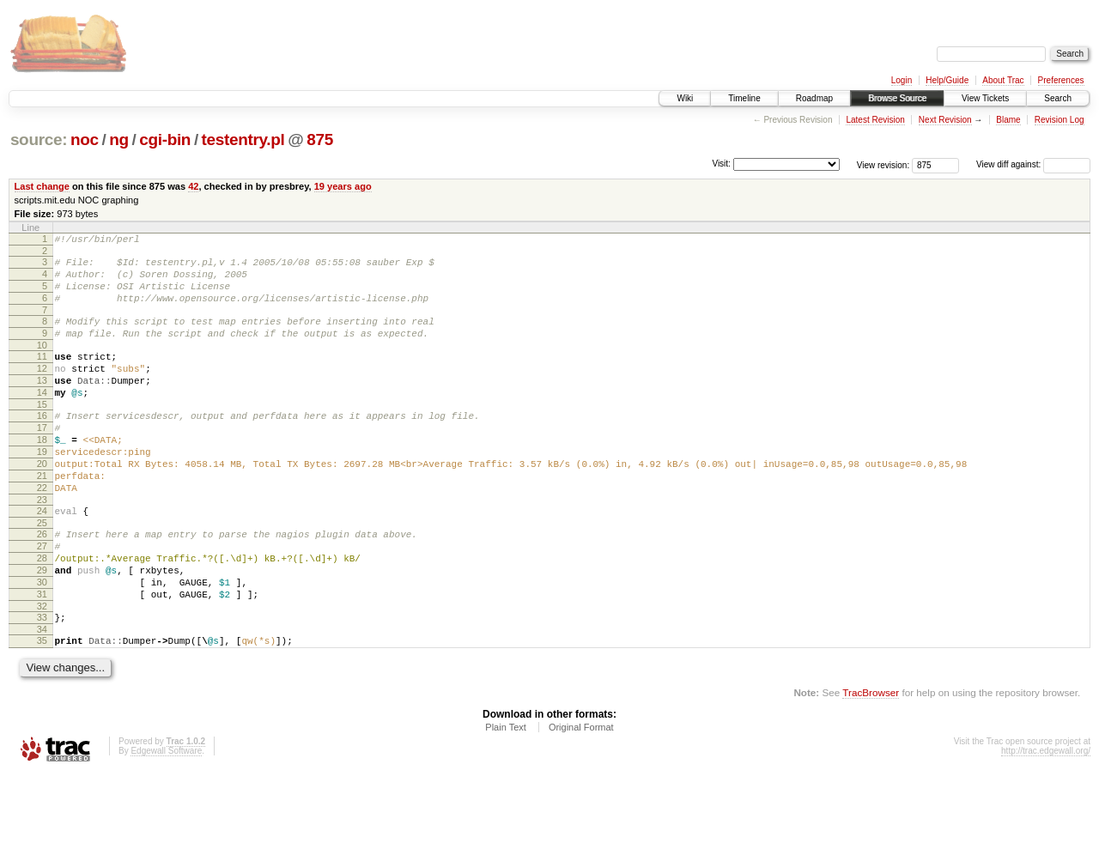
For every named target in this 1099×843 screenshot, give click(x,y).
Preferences (1061, 80)
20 (42, 502)
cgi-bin (165, 139)
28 (42, 612)
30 (42, 641)
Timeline (744, 98)
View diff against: (1033, 164)
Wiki (685, 98)
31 (42, 656)
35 (42, 707)
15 (42, 433)
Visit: (721, 163)
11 (42, 374)
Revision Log (1059, 119)
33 (42, 681)
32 (42, 670)
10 (42, 363)
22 (42, 531)
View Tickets (985, 98)
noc (84, 139)
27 (42, 597)
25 (42, 572)
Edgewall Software (166, 820)
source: (38, 139)
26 (42, 583)
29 (42, 627)
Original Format (581, 796)
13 (42, 403)
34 (42, 696)
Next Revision (945, 119)
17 (42, 458)
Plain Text (505, 796)
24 (42, 557)
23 (42, 546)
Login (901, 80)
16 (42, 444)
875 (320, 139)
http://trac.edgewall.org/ (1045, 820)
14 (42, 418)
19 (42, 487)
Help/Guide (947, 80)
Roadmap (814, 98)
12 (42, 389)
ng (119, 139)
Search (1058, 98)
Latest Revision (875, 119)
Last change (42, 186)
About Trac (1002, 80)
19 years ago (343, 186)
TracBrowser (870, 761)
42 (193, 186)
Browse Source (897, 98)
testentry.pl (243, 139)
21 (42, 517)
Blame (1008, 119)
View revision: (883, 164)
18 (42, 473)
